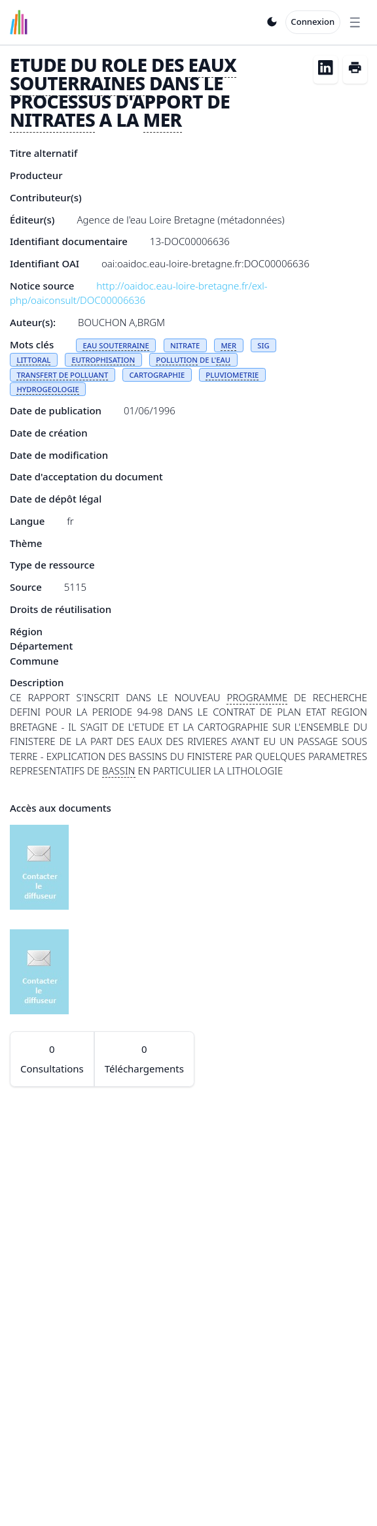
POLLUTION (177, 360)
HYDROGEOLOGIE (47, 389)
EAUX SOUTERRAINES (123, 73)
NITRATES (52, 119)
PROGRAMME (256, 697)
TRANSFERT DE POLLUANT (62, 375)
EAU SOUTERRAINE (115, 345)
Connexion (312, 21)
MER (162, 119)
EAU (223, 360)
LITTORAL (33, 360)
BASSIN (118, 770)
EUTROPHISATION (103, 360)
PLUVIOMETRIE (232, 375)
